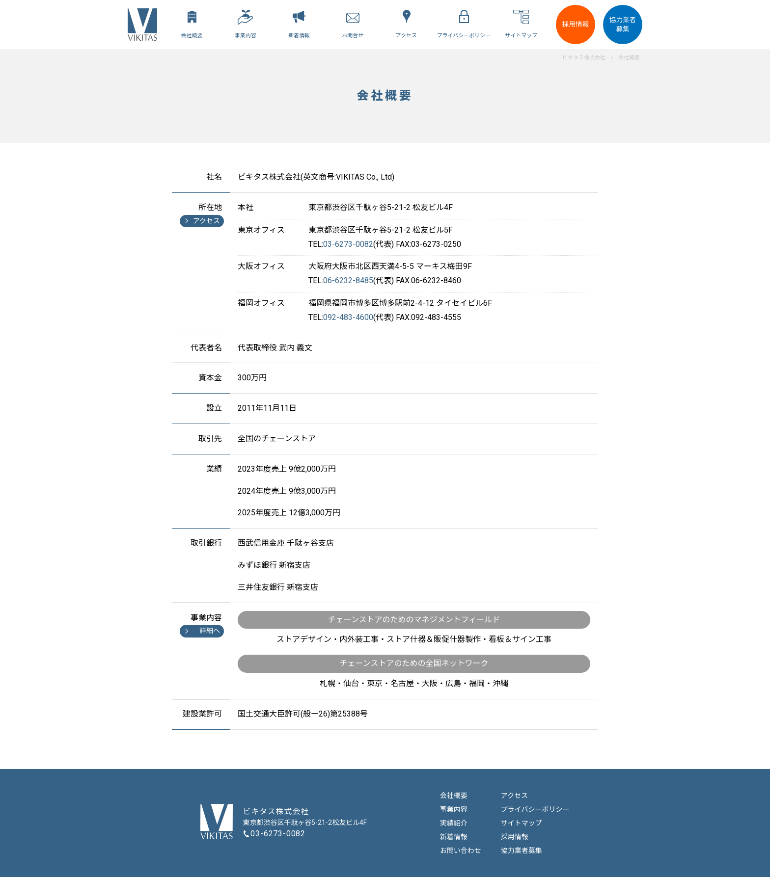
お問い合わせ (460, 850)
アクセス (514, 795)
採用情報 (575, 24)
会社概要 (454, 795)
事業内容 (454, 809)
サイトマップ (521, 823)
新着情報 (454, 837)
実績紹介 (454, 823)
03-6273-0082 (277, 833)
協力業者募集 (622, 24)
